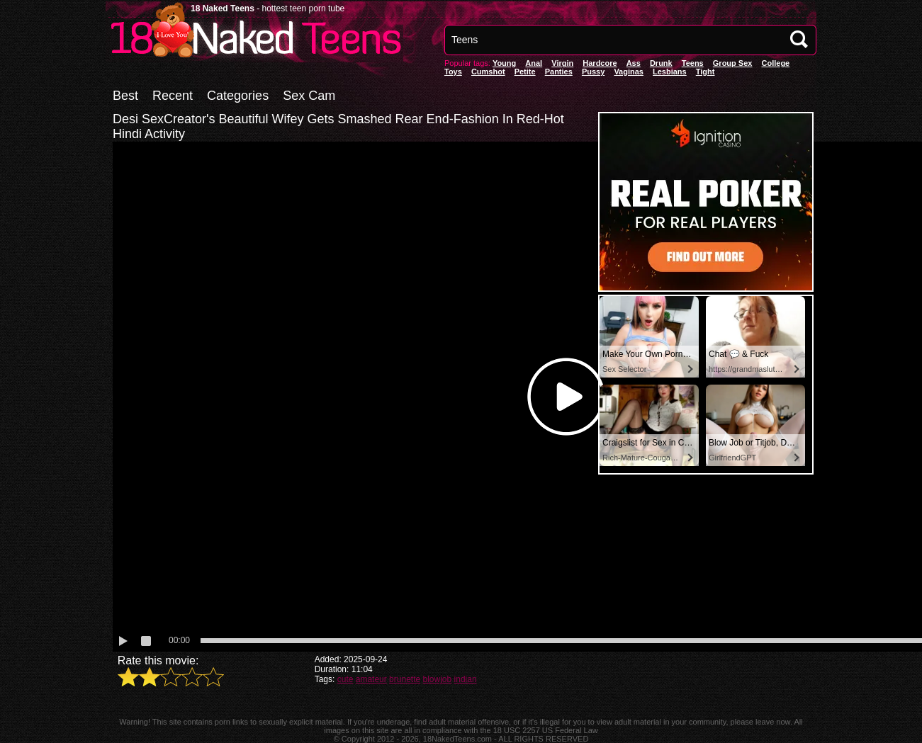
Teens (693, 63)
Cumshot (488, 71)
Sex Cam (309, 96)
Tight (705, 71)
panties (559, 71)
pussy (593, 71)
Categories (238, 96)
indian (465, 679)
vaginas (628, 71)
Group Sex (733, 63)
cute (345, 679)
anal (533, 63)
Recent (172, 96)
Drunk (661, 63)
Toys (453, 71)
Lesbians (670, 71)
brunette (404, 679)
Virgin (562, 63)
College (775, 63)
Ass (633, 63)
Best (125, 96)
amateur (371, 679)
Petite (525, 71)
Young (504, 63)
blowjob (437, 679)
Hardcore (600, 63)
